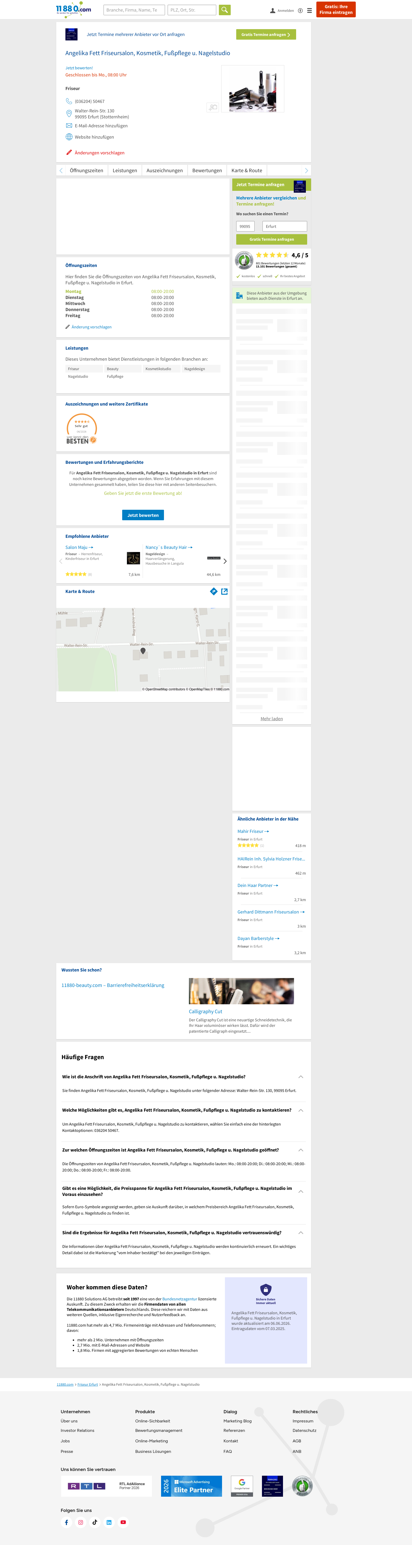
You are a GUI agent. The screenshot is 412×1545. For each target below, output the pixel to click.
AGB (297, 1440)
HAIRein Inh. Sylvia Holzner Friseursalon (272, 859)
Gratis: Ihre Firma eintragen (336, 9)
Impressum (303, 1420)
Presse (67, 1451)
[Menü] (311, 10)
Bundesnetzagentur (179, 1298)
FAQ (227, 1451)
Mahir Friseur (250, 831)
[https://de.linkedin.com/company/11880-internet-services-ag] (109, 1522)
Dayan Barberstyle (256, 938)
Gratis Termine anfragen (266, 34)
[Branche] (134, 10)
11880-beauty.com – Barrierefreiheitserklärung (112, 985)
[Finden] (225, 10)
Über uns (69, 1420)
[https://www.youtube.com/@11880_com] (123, 1522)
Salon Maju (76, 547)
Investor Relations (77, 1430)
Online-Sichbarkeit (152, 1420)
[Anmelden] (284, 10)
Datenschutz (305, 1430)
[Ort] (192, 10)
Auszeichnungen (165, 170)
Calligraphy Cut (205, 1011)
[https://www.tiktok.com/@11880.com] (95, 1522)
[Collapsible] (301, 1077)
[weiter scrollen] (306, 170)
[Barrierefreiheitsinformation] (302, 10)
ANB (297, 1451)
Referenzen (234, 1430)
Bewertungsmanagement (159, 1430)
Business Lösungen (153, 1451)
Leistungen (125, 170)
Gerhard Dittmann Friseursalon (268, 912)
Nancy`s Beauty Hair (166, 547)
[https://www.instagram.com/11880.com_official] (80, 1522)
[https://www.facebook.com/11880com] (66, 1522)
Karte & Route (246, 170)
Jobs (65, 1440)
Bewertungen (207, 170)
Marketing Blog (237, 1420)
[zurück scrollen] (60, 170)
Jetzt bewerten (143, 515)
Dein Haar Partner (255, 885)
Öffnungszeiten (86, 170)
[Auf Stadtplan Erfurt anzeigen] (224, 591)
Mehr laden (272, 719)
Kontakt (230, 1440)
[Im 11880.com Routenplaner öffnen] (214, 590)
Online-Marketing (151, 1440)
